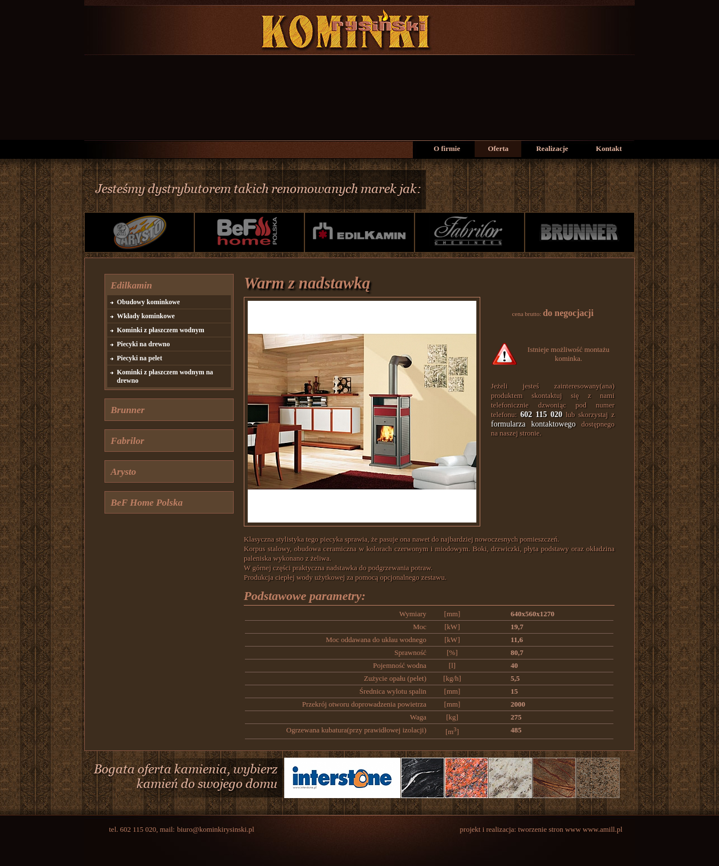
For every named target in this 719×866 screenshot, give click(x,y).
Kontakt (609, 148)
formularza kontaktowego (533, 424)
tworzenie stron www (550, 829)
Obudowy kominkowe (148, 302)
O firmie (447, 148)
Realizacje (552, 148)
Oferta (498, 148)
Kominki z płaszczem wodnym (160, 330)
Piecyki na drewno (143, 344)
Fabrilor (127, 441)
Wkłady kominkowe (146, 316)
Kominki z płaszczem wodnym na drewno (165, 376)
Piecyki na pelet (139, 358)
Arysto (123, 471)
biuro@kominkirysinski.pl (215, 829)
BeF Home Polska (147, 502)
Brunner (127, 410)
